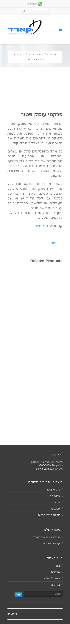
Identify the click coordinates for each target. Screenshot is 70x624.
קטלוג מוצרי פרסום (49, 514)
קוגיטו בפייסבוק (51, 543)
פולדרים (55, 502)
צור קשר (55, 584)
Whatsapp (35, 3)
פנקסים (42, 226)
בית (58, 565)
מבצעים (55, 571)
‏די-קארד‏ (12, 613)
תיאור (55, 242)
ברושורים (55, 495)
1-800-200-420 (46, 465)
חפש (18, 595)
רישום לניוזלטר (51, 578)
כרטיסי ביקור (53, 489)
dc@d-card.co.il (45, 468)
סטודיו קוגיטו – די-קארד (46, 537)
